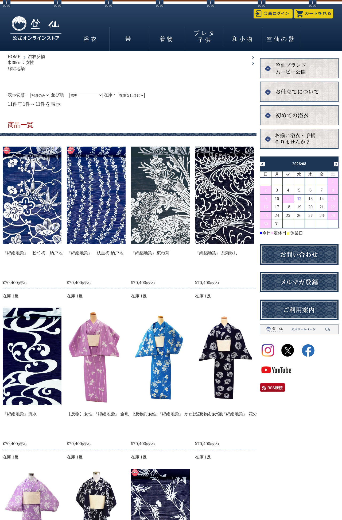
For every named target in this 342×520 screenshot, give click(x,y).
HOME (14, 56)
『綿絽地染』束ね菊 (150, 253)
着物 (167, 39)
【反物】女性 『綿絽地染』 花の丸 (228, 414)
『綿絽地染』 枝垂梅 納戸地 (95, 253)
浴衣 (90, 39)
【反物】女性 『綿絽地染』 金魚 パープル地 (110, 414)
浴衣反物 (36, 56)
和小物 (243, 39)
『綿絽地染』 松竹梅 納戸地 (33, 253)
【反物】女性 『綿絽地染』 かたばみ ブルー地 (177, 414)
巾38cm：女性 (21, 62)
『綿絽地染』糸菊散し (216, 253)
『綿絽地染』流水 (20, 414)
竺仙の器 (281, 39)
